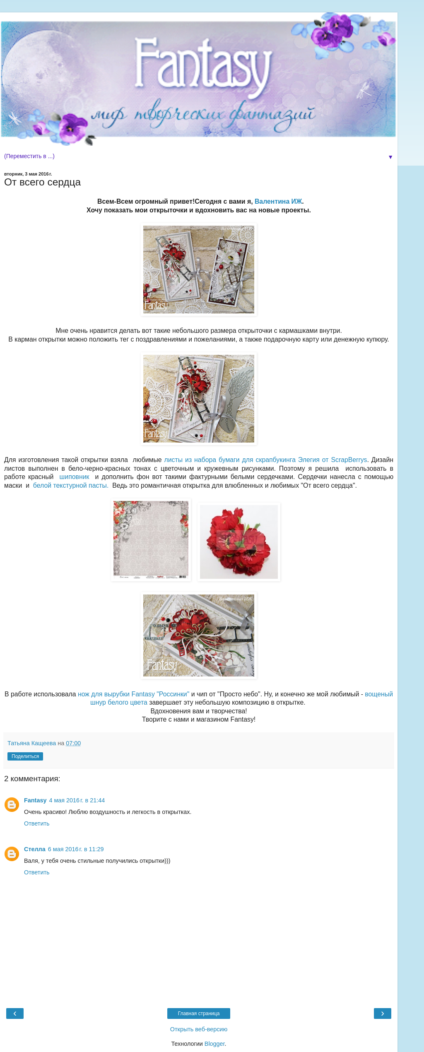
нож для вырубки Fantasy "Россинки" (133, 694)
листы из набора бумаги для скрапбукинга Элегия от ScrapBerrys (265, 459)
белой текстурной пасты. (69, 485)
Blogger (215, 1043)
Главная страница (199, 1013)
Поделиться (25, 756)
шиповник (74, 476)
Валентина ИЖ (278, 201)
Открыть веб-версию (198, 1029)
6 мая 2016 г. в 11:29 (76, 849)
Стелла (35, 849)
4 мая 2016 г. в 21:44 (77, 800)
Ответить (37, 823)
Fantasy (35, 800)
